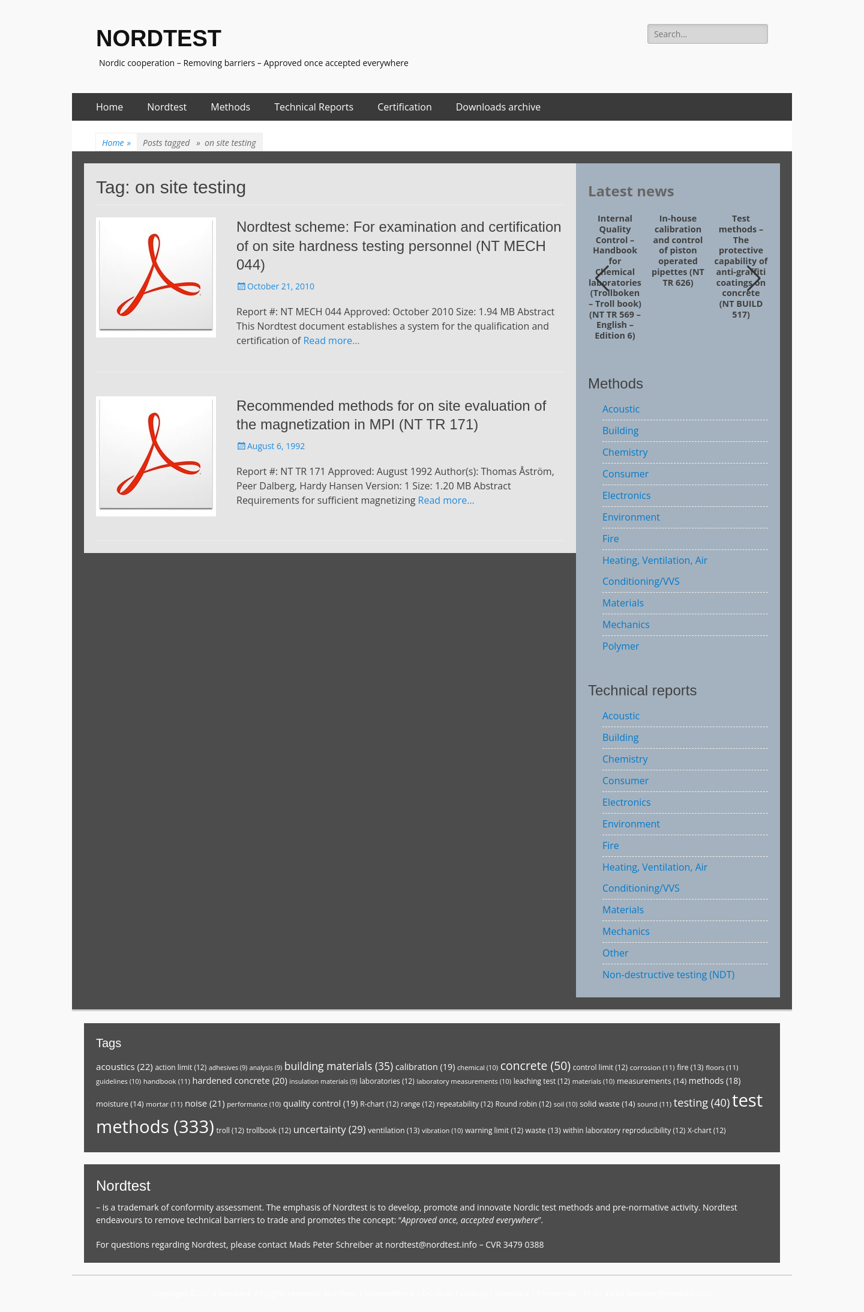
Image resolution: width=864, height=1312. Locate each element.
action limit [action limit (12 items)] (180, 1067)
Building (620, 430)
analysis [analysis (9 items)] (266, 1067)
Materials (623, 602)
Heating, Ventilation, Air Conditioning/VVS (654, 571)
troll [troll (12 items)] (230, 1130)
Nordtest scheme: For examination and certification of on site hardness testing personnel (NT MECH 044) (399, 245)
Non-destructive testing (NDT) (668, 974)
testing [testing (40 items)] (702, 1102)
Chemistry (625, 452)
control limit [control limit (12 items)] (600, 1067)
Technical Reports (313, 106)
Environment (631, 517)
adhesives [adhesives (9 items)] (228, 1067)
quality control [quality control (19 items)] (320, 1103)
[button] (754, 278)
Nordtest (167, 106)
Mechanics (626, 624)
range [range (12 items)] (417, 1104)
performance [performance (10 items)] (254, 1103)
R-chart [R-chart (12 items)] (379, 1104)
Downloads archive (498, 106)
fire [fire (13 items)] (690, 1067)
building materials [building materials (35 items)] (338, 1066)
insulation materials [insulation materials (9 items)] (323, 1081)
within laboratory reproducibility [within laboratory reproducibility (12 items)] (624, 1130)
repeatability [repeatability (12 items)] (465, 1104)
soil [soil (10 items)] (566, 1103)
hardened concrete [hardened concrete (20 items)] (240, 1080)
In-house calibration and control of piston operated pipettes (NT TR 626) (678, 250)
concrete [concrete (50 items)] (535, 1065)
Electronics (626, 495)
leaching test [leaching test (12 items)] (542, 1081)
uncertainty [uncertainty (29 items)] (329, 1129)
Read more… (331, 340)
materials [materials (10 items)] (593, 1081)
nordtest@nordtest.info (431, 1244)
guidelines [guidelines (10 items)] (118, 1081)
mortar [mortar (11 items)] (164, 1103)
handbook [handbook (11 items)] (166, 1081)
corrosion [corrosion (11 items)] (652, 1067)
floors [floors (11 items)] (722, 1067)
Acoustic (621, 409)
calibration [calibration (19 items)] (425, 1066)
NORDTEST (158, 38)
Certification (404, 106)
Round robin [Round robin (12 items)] (523, 1104)
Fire (610, 538)
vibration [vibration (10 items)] (442, 1130)
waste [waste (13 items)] (543, 1130)
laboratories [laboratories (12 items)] (387, 1081)
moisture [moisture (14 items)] (120, 1103)
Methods (230, 106)
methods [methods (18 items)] (715, 1080)
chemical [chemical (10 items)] (477, 1067)
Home (109, 106)
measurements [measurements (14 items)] (651, 1080)
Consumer (625, 473)
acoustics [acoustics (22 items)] (124, 1066)
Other (615, 953)
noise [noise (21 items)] (205, 1103)
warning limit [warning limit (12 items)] (494, 1130)
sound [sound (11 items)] (654, 1103)
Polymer (621, 646)
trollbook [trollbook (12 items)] (269, 1130)
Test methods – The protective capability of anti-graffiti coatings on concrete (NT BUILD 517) (741, 266)
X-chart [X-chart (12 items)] (707, 1130)
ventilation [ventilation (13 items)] (393, 1130)
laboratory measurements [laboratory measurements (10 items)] (463, 1081)
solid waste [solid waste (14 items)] (607, 1103)
